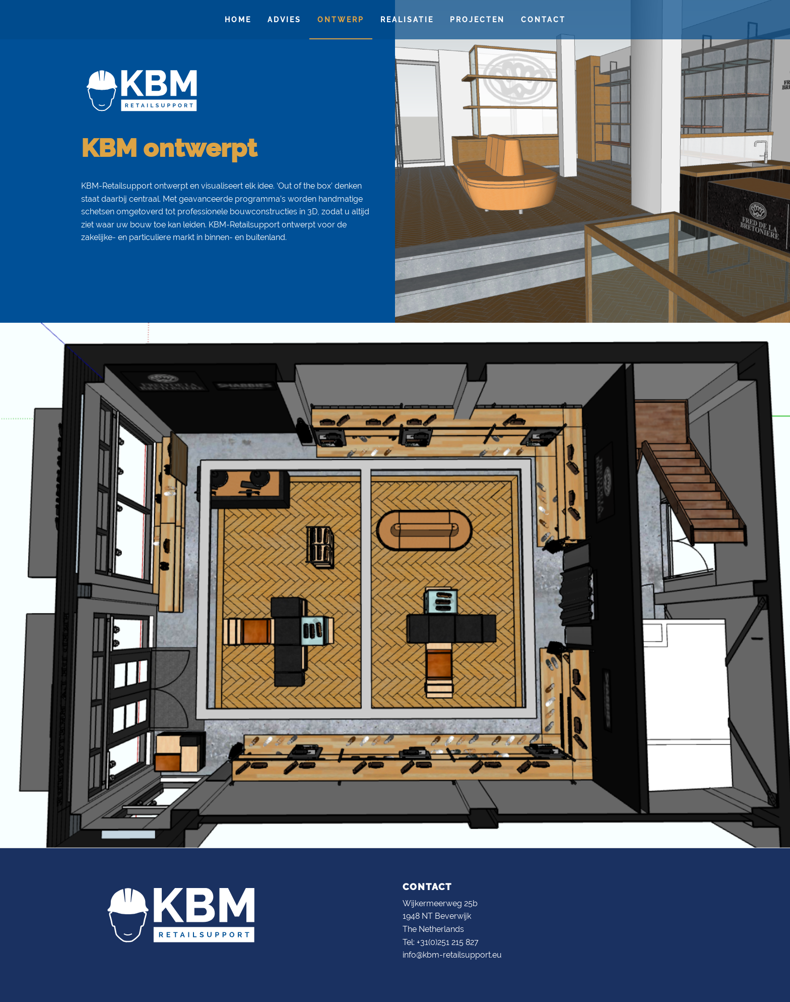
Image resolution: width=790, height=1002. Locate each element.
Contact (543, 19)
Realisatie (407, 19)
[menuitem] (238, 19)
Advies (284, 19)
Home (238, 19)
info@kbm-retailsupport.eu (452, 955)
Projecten (477, 19)
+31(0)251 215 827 (448, 942)
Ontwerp (340, 19)
